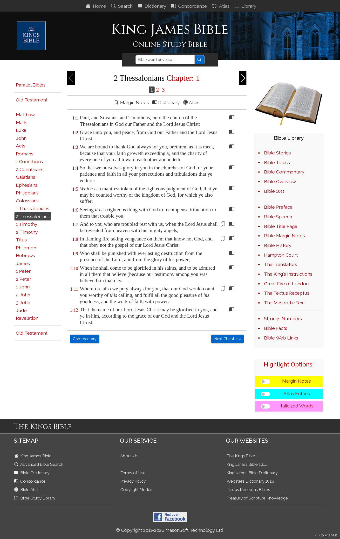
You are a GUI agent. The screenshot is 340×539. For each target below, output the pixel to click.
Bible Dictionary (32, 472)
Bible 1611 (274, 191)
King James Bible (33, 455)
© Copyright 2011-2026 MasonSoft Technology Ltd (169, 530)
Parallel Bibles (31, 84)
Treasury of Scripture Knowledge (257, 498)
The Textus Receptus (286, 293)
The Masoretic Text (284, 302)
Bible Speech (278, 216)
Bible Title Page (280, 226)
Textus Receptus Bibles (248, 489)
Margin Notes (296, 381)
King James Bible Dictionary (252, 472)
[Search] (165, 59)
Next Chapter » (227, 339)
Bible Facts (275, 328)
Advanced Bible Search (39, 464)
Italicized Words (296, 405)
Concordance (189, 6)
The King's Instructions (288, 274)
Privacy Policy (133, 481)
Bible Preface (278, 207)
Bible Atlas (27, 489)
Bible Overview (280, 181)
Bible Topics (277, 162)
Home (96, 6)
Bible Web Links (281, 337)
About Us (129, 455)
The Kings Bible (240, 455)
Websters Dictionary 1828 (250, 481)
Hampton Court (281, 255)
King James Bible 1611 (246, 464)
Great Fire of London (286, 283)
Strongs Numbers (283, 318)
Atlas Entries (296, 393)
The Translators (280, 264)
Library (246, 6)
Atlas (221, 6)
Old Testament (32, 99)
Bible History (277, 245)
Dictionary (152, 6)
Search (122, 6)
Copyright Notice (136, 489)
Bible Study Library (35, 498)
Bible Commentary (284, 171)
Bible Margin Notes (284, 235)
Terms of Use (133, 472)
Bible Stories (277, 152)
